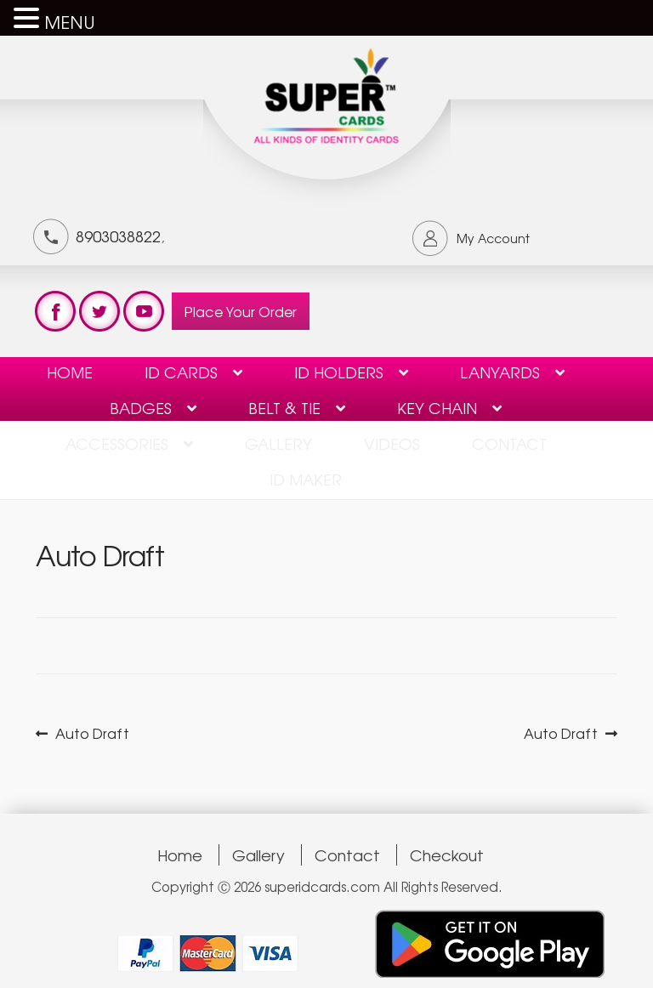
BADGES (141, 407)
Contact (347, 855)
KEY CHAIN (437, 407)
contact (509, 443)
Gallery (278, 443)
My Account (493, 238)
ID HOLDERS (338, 372)
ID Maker (306, 479)
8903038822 (118, 235)
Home (70, 372)
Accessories (116, 443)
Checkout (447, 855)
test (55, 311)
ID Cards (181, 372)
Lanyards (500, 372)
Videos (392, 443)
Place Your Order (241, 311)
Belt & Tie (284, 407)
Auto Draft (91, 733)
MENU (69, 21)
